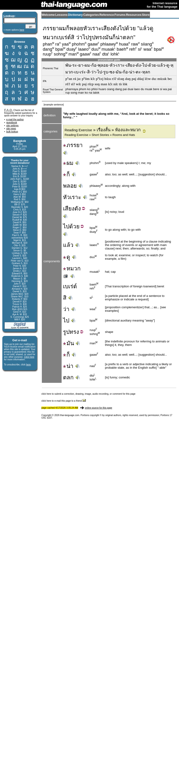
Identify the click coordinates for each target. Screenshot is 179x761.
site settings (12, 125)
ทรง (74, 332)
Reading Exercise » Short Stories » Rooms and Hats (100, 135)
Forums (120, 14)
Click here (29, 357)
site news (11, 128)
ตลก (68, 377)
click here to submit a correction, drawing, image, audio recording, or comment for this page (88, 394)
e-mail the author (15, 119)
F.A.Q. (8, 110)
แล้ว (68, 245)
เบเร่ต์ (70, 286)
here (28, 364)
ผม (68, 163)
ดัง (77, 208)
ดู (66, 257)
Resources (133, 14)
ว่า (66, 309)
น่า (68, 366)
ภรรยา (73, 145)
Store (145, 14)
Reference (106, 14)
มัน (68, 343)
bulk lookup (12, 131)
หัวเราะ (72, 197)
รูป (66, 332)
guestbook (11, 122)
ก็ (66, 174)
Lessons (61, 14)
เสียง (68, 208)
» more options (13, 30)
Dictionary (75, 14)
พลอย (70, 186)
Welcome (48, 14)
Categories (91, 14)
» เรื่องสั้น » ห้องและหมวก (103, 130)
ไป (66, 226)
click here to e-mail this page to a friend (63, 401)
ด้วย (74, 226)
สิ (64, 298)
